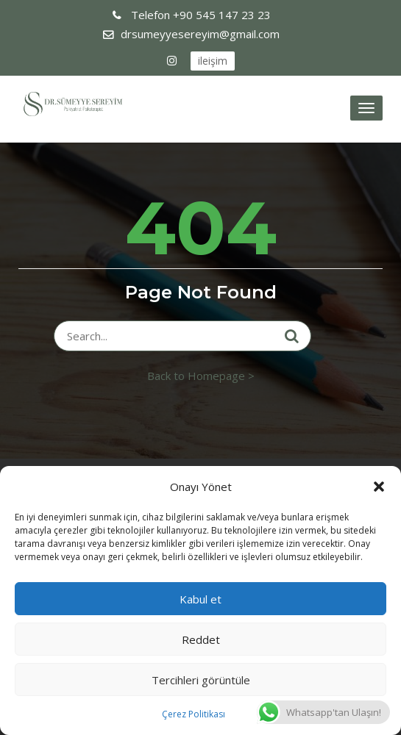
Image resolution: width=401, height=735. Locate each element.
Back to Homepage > (201, 375)
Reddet (201, 639)
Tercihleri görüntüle (201, 680)
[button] (379, 486)
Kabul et (200, 599)
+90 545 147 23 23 (199, 14)
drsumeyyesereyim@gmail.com (200, 33)
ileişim (212, 61)
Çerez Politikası (193, 714)
